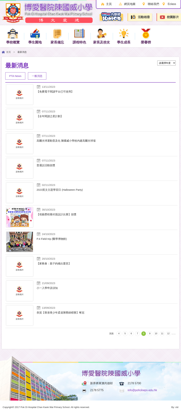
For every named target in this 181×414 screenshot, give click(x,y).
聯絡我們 (153, 3)
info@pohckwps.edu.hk (142, 390)
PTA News (15, 75)
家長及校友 (101, 36)
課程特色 (79, 36)
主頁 (108, 3)
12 (168, 333)
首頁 (8, 52)
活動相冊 (140, 17)
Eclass (172, 3)
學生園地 (35, 36)
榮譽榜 (146, 36)
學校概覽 (13, 36)
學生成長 (123, 36)
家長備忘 (57, 36)
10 (156, 333)
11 (162, 333)
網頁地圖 (129, 3)
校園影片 (169, 17)
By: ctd (174, 407)
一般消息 (37, 75)
